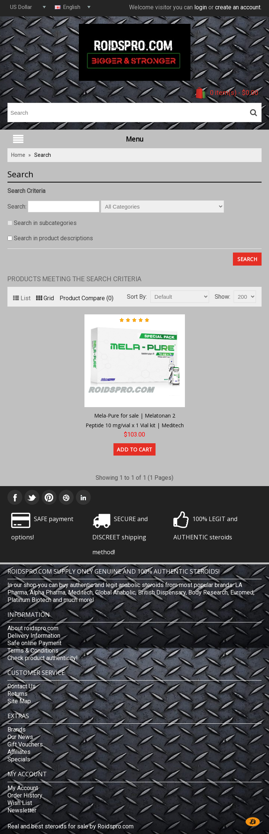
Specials (18, 759)
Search (42, 155)
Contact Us (21, 686)
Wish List (19, 802)
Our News (20, 737)
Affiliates (19, 751)
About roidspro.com (32, 628)
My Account (22, 788)
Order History (24, 795)
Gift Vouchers (25, 744)
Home (18, 155)
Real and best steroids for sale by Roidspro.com (70, 826)
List (22, 298)
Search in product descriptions (53, 238)
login (200, 7)
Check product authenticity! (42, 658)
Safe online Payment (34, 643)
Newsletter (21, 810)
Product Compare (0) (86, 298)
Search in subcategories (45, 222)
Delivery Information (33, 635)
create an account (237, 7)
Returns (17, 693)
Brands (16, 729)
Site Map (19, 701)
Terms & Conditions (32, 650)
